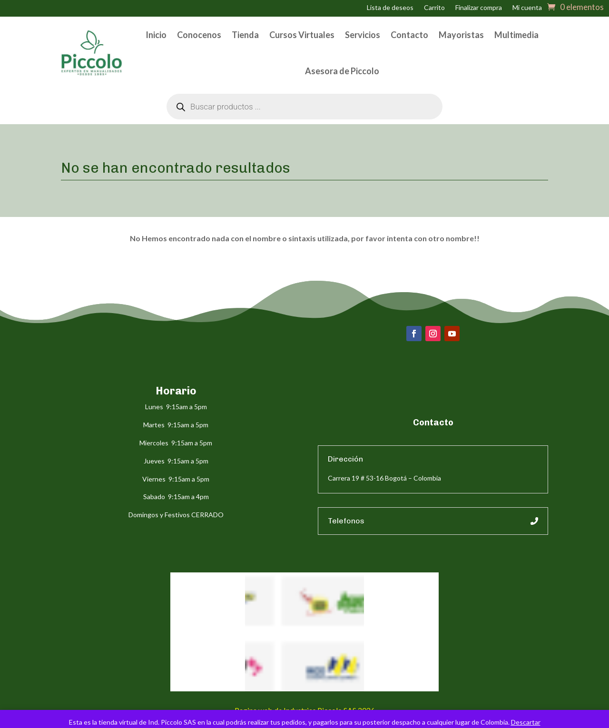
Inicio (156, 35)
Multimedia (516, 35)
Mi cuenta (527, 7)
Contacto (409, 35)
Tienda (245, 35)
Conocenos (199, 35)
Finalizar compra (478, 7)
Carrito (434, 7)
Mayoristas (461, 35)
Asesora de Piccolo (342, 71)
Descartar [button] (525, 722)
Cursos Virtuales (301, 35)
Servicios (362, 35)
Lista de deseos (390, 7)
